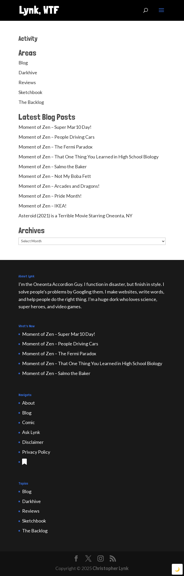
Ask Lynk (31, 432)
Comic (28, 422)
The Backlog (31, 102)
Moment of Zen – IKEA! (42, 206)
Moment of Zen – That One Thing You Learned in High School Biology (88, 156)
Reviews (27, 82)
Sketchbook (30, 92)
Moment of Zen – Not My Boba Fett (54, 176)
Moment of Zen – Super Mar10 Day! (54, 127)
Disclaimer (33, 442)
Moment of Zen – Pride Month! (50, 196)
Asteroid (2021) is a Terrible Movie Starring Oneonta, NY (75, 215)
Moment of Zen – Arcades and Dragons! (59, 186)
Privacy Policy (36, 452)
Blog (23, 62)
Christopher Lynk (111, 568)
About (28, 403)
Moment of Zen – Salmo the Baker (52, 166)
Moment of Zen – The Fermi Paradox (55, 147)
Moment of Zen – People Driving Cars (56, 137)
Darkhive (27, 72)
